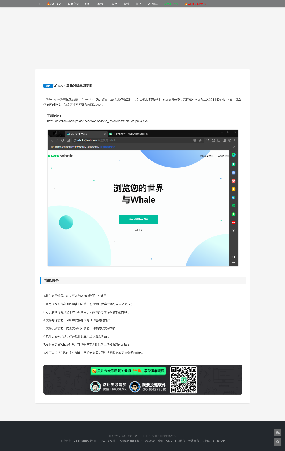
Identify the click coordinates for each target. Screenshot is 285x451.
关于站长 (134, 436)
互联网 (113, 3)
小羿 (122, 436)
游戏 (126, 3)
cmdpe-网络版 (176, 440)
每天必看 (73, 3)
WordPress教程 (130, 440)
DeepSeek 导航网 (86, 440)
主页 (37, 3)
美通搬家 (193, 440)
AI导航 (206, 440)
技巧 (138, 3)
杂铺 (161, 440)
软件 (88, 3)
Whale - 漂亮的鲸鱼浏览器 (67, 85)
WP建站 (153, 3)
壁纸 (100, 3)
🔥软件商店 (54, 3)
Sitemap (219, 440)
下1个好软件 (108, 440)
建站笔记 (150, 440)
